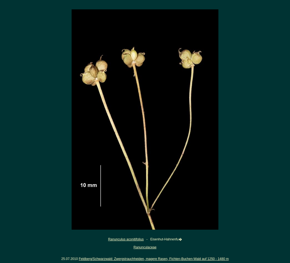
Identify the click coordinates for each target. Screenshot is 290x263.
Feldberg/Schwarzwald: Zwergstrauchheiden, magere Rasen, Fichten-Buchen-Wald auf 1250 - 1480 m (154, 259)
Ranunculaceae (145, 247)
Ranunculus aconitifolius (125, 239)
